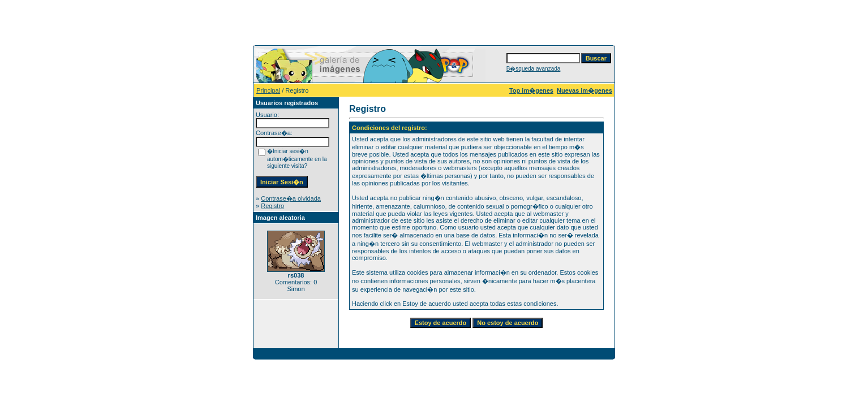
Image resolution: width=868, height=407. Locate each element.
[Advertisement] (434, 21)
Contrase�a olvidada (291, 198)
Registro (272, 205)
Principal (268, 90)
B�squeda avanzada (533, 69)
